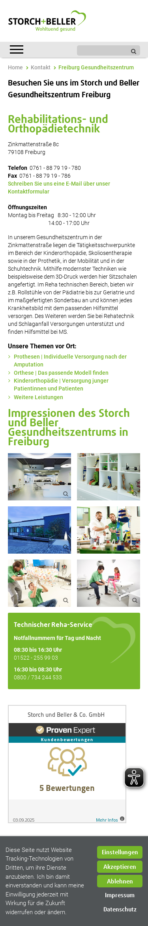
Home (15, 67)
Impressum (120, 895)
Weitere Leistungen (38, 397)
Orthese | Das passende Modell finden (61, 373)
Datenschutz (120, 910)
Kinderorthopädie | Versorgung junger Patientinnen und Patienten (61, 384)
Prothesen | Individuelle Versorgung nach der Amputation (70, 360)
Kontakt (41, 67)
